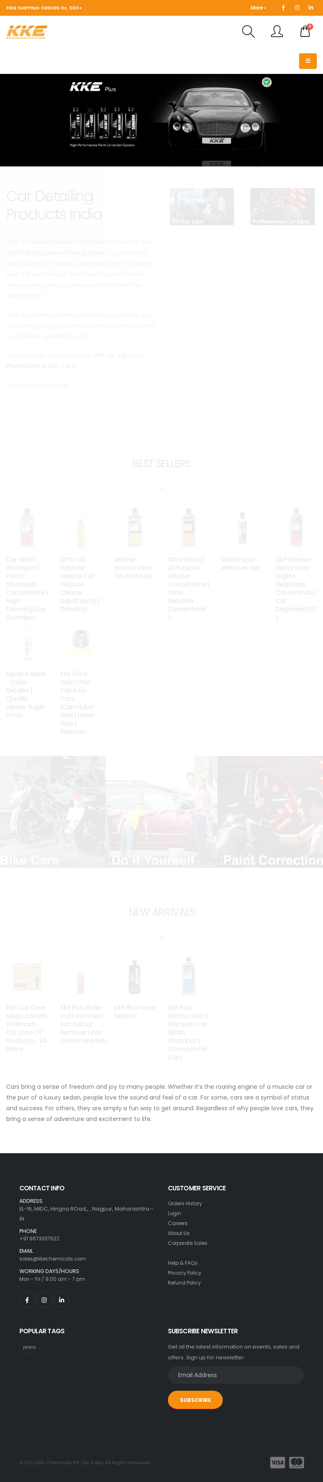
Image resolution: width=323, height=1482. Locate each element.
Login (175, 1213)
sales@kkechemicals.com (54, 1258)
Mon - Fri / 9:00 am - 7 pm (53, 1278)
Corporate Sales (190, 1243)
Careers (179, 1223)
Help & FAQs (184, 1262)
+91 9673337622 (40, 1238)
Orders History (187, 1203)
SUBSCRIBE (195, 1400)
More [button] (258, 8)
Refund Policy (185, 1282)
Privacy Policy (185, 1272)
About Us (179, 1233)
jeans (30, 1347)
